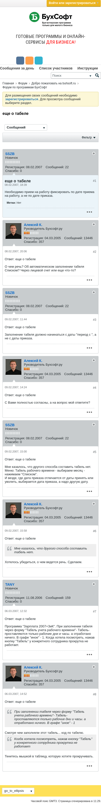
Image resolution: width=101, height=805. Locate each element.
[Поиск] (76, 75)
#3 (94, 320)
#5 (94, 452)
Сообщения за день (17, 68)
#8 (94, 694)
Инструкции (88, 68)
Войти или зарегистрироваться (74, 3)
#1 (94, 181)
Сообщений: (55, 167)
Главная (8, 83)
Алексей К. (33, 225)
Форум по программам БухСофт (24, 87)
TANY (9, 584)
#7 (94, 611)
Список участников (56, 68)
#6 (94, 531)
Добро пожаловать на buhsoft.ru (53, 83)
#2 (94, 252)
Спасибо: (12, 171)
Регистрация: (15, 167)
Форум (22, 83)
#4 (94, 387)
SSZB (9, 154)
